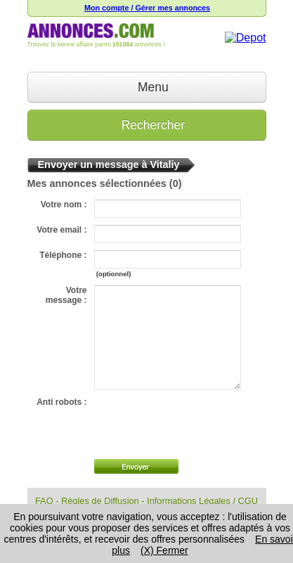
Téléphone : (62, 255)
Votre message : (66, 295)
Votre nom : (64, 204)
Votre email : (61, 230)
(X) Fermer (164, 550)
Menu (146, 87)
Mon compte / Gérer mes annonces (147, 8)
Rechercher (146, 125)
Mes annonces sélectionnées (97, 183)
